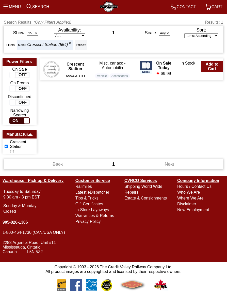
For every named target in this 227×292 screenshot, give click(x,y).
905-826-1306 (15, 222)
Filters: (10, 45)
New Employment (193, 210)
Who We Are (188, 192)
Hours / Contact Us (194, 186)
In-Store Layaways (92, 210)
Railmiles (83, 186)
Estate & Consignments (145, 198)
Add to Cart (212, 66)
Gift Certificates (89, 204)
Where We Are (190, 198)
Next (169, 164)
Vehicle (102, 76)
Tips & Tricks (87, 198)
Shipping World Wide (143, 186)
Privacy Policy (88, 221)
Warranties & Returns (94, 215)
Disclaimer (186, 204)
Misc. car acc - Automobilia (112, 65)
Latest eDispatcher (92, 192)
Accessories (119, 76)
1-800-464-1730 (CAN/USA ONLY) (34, 232)
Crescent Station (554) (47, 44)
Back (58, 164)
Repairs (131, 192)
